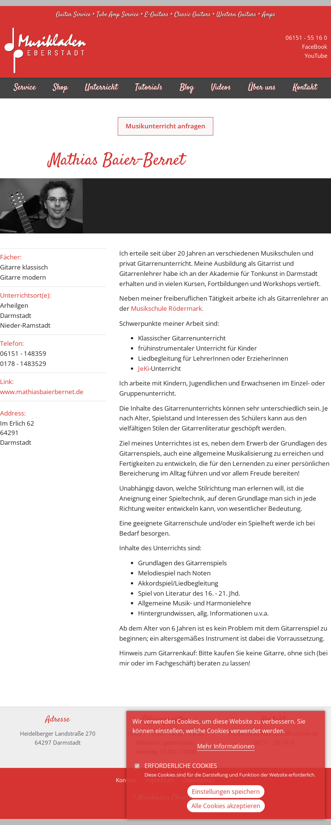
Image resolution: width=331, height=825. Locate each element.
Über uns (262, 87)
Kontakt (305, 87)
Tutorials (148, 87)
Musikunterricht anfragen (165, 126)
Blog (187, 87)
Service (25, 87)
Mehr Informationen (226, 757)
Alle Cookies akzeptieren (225, 817)
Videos (221, 87)
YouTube (316, 55)
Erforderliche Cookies (180, 777)
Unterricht (101, 87)
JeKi (143, 368)
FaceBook (314, 46)
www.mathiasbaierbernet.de (42, 391)
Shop (60, 87)
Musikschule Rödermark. (167, 308)
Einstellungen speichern (226, 803)
